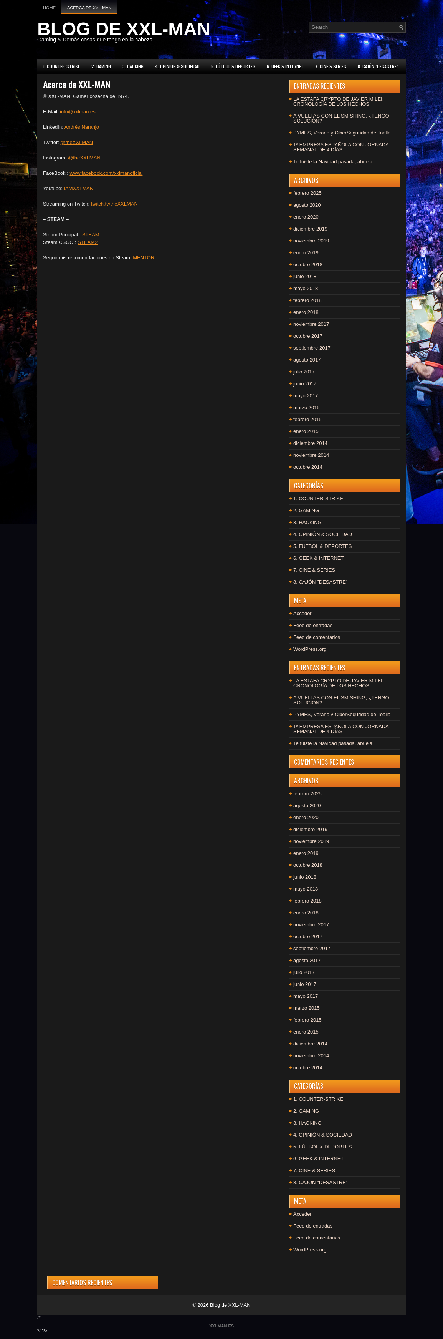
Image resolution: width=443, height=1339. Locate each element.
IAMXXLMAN (78, 188)
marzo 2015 (306, 407)
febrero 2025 (307, 193)
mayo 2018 (305, 288)
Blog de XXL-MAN (230, 1305)
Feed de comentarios (316, 637)
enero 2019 (306, 253)
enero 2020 (306, 217)
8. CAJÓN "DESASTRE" (378, 66)
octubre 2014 (307, 467)
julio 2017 (304, 372)
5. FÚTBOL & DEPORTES (233, 66)
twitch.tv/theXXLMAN (114, 204)
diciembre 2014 (310, 443)
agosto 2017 (307, 360)
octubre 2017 (307, 336)
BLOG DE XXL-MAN (123, 29)
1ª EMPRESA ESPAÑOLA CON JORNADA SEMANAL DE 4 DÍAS (340, 147)
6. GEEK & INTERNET (285, 66)
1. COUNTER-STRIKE (61, 66)
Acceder (302, 613)
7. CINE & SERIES (330, 66)
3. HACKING (133, 66)
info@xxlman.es (78, 111)
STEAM (90, 234)
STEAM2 (88, 242)
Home (49, 7)
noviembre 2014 (311, 455)
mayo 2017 (305, 395)
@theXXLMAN (77, 142)
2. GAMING (101, 66)
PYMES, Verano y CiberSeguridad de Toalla (341, 133)
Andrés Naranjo (81, 127)
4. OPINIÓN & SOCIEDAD (177, 66)
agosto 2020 (307, 205)
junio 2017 (304, 384)
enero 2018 (306, 312)
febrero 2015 (307, 419)
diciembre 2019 (310, 229)
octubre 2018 (307, 264)
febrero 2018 (307, 300)
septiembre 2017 (312, 348)
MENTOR (143, 257)
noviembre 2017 (311, 324)
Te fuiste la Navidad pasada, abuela (332, 161)
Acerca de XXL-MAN (89, 7)
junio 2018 (304, 276)
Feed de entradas (312, 625)
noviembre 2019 (311, 241)
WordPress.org (309, 649)
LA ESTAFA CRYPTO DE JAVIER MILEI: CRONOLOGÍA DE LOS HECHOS (338, 101)
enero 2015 (306, 431)
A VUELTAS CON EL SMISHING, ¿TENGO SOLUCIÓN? (341, 118)
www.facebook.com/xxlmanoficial (105, 173)
